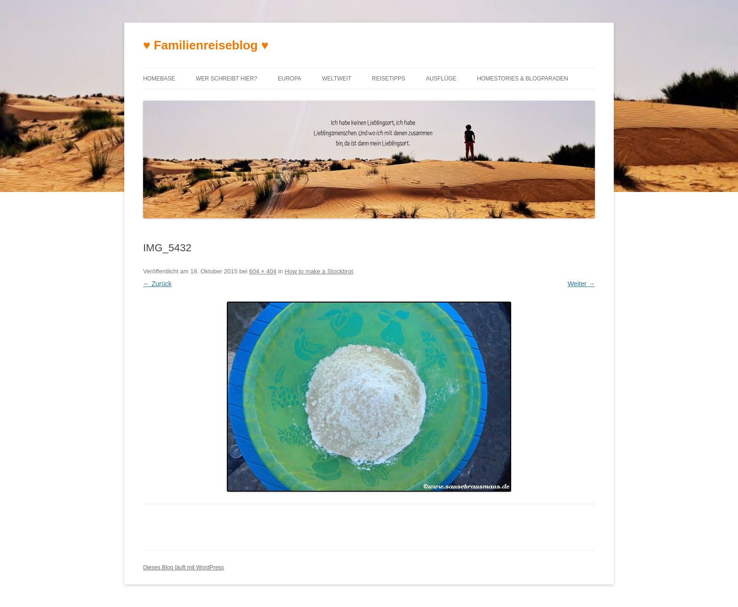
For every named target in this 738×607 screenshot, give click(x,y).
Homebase (159, 78)
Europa (289, 78)
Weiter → (581, 284)
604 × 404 (262, 271)
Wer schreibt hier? (226, 78)
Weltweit (336, 78)
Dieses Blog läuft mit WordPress (183, 567)
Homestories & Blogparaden (522, 78)
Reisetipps (388, 78)
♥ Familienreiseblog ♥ (205, 45)
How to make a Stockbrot (319, 271)
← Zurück (157, 284)
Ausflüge (441, 78)
